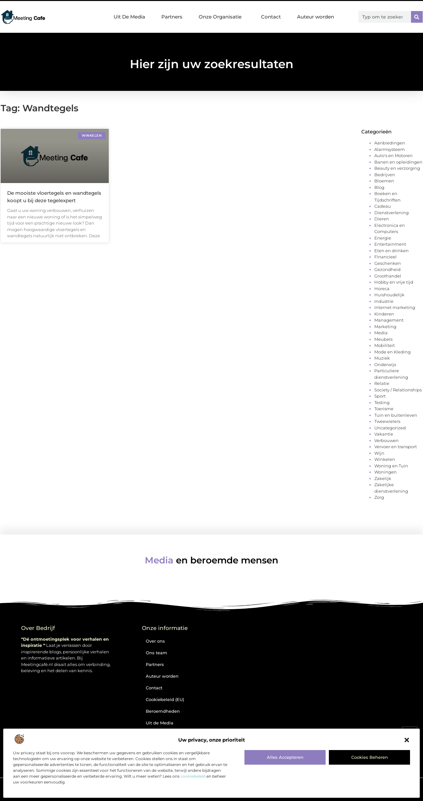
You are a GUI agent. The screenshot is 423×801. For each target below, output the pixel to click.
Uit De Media (129, 17)
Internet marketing (394, 307)
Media (381, 332)
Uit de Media (159, 722)
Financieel (385, 256)
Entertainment (390, 244)
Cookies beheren (369, 757)
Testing (382, 402)
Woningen (385, 471)
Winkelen (384, 459)
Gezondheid (387, 269)
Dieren (381, 218)
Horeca (382, 288)
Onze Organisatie (222, 17)
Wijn (379, 453)
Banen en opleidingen (398, 162)
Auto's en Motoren (393, 155)
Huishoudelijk (389, 294)
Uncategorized (390, 427)
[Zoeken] (417, 17)
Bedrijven (384, 174)
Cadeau (382, 206)
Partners (171, 17)
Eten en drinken (391, 250)
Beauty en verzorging (397, 168)
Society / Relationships (398, 389)
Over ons (155, 641)
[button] (407, 740)
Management (389, 320)
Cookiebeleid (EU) (165, 699)
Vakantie (383, 434)
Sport (380, 396)
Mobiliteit (384, 345)
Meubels (383, 339)
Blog (379, 187)
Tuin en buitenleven (395, 415)
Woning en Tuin (391, 465)
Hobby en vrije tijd (393, 282)
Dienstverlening (391, 212)
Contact (271, 17)
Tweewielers (387, 421)
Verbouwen (386, 440)
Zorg (379, 497)
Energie (382, 237)
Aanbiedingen (389, 142)
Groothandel (387, 275)
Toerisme (383, 408)
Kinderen (384, 313)
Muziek (382, 358)
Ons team (156, 652)
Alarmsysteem (389, 149)
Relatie (381, 383)
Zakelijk (382, 478)
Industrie (383, 301)
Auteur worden (315, 17)
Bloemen (384, 180)
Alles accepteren (285, 757)
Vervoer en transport (395, 446)
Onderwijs (385, 364)
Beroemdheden (163, 711)
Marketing (385, 326)
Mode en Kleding (392, 351)
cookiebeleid (192, 776)
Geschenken (387, 263)
